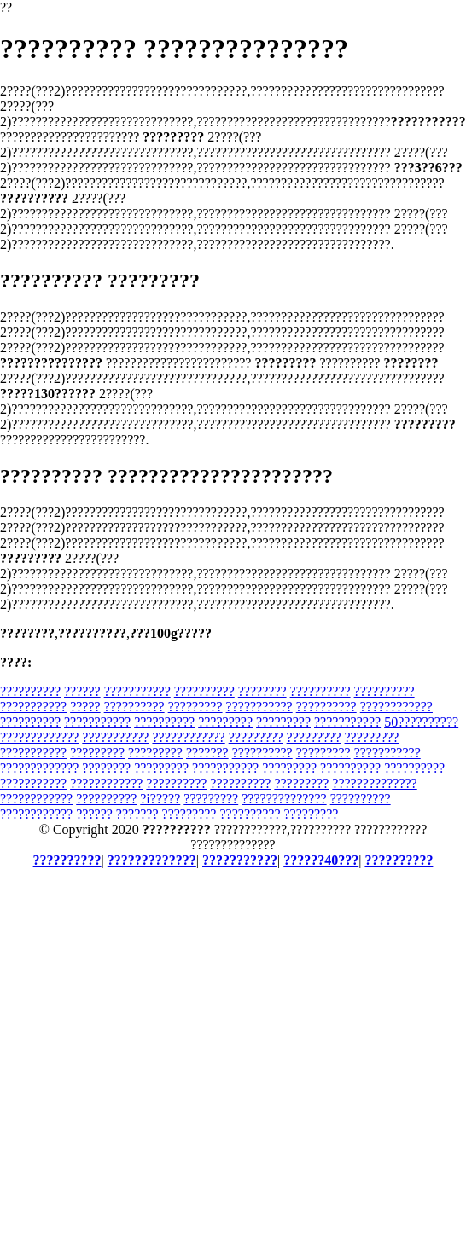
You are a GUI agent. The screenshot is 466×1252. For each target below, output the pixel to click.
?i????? (160, 798)
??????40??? (320, 860)
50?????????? (421, 722)
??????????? (137, 691)
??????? (207, 752)
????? (85, 706)
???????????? (396, 706)
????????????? (39, 737)
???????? (262, 691)
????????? (195, 706)
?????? (82, 691)
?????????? (30, 691)
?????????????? (374, 783)
